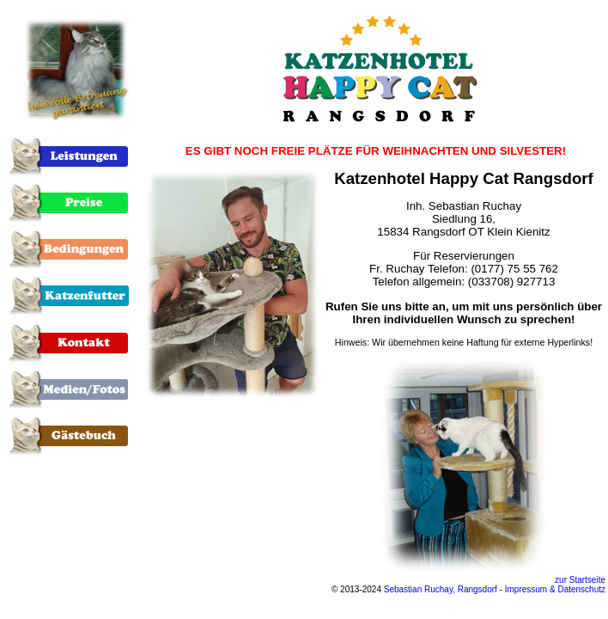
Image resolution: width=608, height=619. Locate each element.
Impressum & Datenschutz (555, 589)
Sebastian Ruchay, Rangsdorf (440, 589)
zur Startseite (580, 580)
